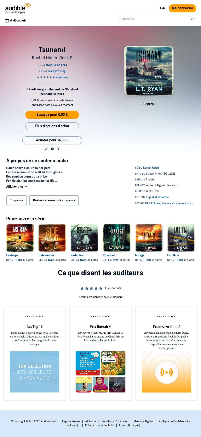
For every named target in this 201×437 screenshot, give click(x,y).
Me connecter (182, 8)
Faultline (173, 255)
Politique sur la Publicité (99, 425)
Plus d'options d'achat (52, 126)
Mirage (140, 255)
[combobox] (157, 19)
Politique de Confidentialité (174, 421)
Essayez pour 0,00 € (52, 115)
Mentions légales (143, 421)
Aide (162, 8)
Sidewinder (46, 255)
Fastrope (12, 255)
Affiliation (90, 421)
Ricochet (109, 255)
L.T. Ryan (16, 260)
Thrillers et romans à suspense (54, 200)
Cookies (70, 425)
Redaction (77, 255)
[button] (46, 149)
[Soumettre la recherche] (192, 19)
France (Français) (129, 425)
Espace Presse (71, 421)
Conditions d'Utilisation (114, 421)
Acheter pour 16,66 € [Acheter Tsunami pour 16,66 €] (52, 140)
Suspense (16, 200)
